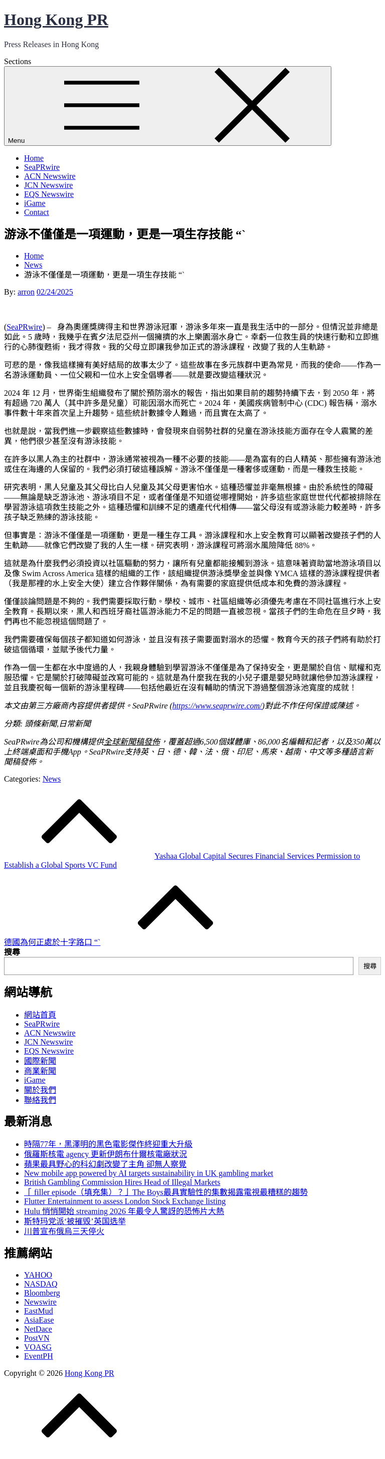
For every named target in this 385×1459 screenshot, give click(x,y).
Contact (36, 212)
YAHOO (38, 1275)
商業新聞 (40, 1071)
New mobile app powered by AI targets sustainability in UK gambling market (148, 1173)
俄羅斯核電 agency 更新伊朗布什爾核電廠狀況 (105, 1154)
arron (26, 292)
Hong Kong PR (56, 20)
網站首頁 (40, 1015)
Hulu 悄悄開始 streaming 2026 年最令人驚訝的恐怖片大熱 (124, 1211)
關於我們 (40, 1090)
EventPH (38, 1356)
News (52, 779)
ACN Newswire (50, 176)
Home (34, 158)
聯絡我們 (40, 1100)
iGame (35, 203)
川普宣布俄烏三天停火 (64, 1231)
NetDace (38, 1329)
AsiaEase (39, 1320)
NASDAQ (41, 1284)
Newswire (40, 1302)
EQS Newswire (49, 194)
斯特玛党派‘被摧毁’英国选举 (75, 1221)
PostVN (37, 1338)
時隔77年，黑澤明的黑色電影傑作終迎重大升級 (108, 1144)
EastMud (38, 1311)
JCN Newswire (48, 185)
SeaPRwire (42, 167)
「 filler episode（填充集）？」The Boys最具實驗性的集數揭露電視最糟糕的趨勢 (166, 1192)
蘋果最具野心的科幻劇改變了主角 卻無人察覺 (105, 1164)
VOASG (38, 1347)
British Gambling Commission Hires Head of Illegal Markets (122, 1182)
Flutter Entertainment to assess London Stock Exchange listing (125, 1201)
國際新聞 (40, 1061)
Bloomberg (42, 1293)
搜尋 (12, 952)
